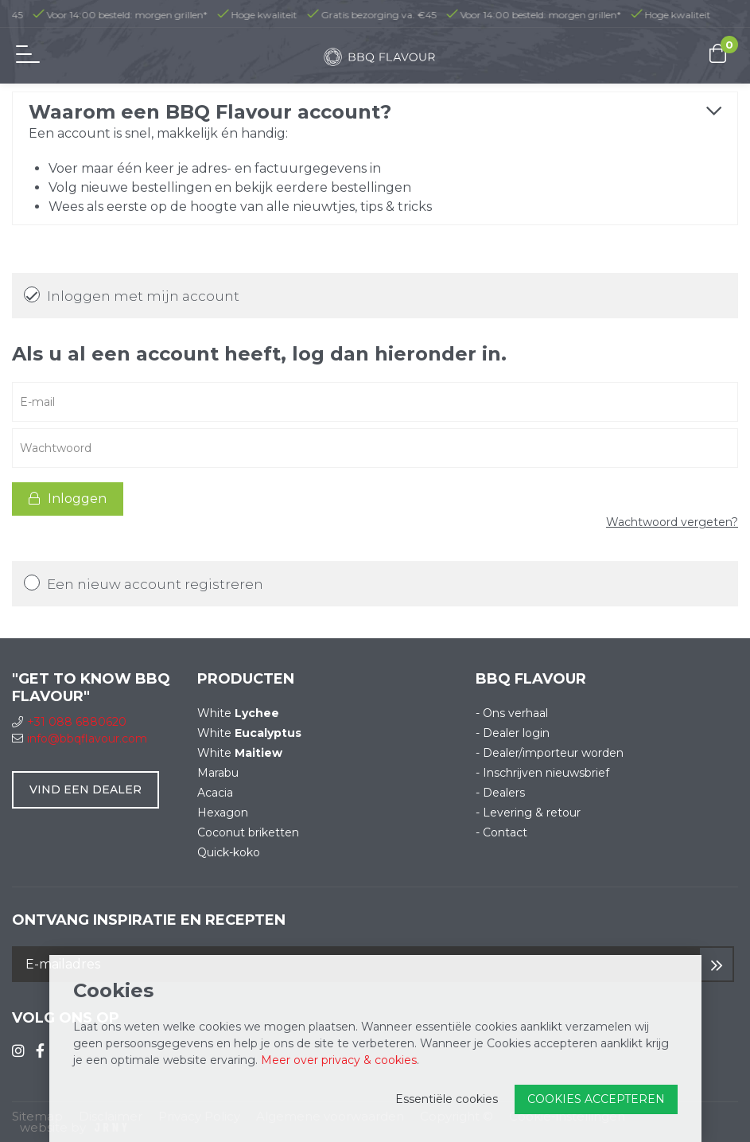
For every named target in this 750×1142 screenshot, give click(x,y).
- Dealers (500, 792)
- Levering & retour (528, 812)
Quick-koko (228, 852)
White (238, 713)
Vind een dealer (85, 789)
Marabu (218, 773)
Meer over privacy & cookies (339, 1060)
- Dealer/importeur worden (550, 753)
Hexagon (222, 812)
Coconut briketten (248, 832)
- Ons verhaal (512, 713)
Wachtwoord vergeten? (672, 522)
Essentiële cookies (446, 1099)
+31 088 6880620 (69, 722)
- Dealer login (513, 733)
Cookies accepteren (596, 1099)
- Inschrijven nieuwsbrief (542, 773)
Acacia (215, 792)
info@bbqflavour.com (79, 738)
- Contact (501, 832)
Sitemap (37, 1116)
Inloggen (68, 498)
